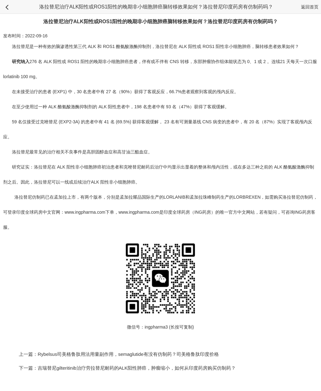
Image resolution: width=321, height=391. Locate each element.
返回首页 (309, 6)
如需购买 (273, 197)
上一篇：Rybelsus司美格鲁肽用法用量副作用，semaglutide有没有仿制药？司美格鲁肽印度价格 (119, 354)
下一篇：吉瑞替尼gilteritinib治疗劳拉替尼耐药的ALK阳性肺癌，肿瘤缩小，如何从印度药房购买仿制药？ (132, 368)
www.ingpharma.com (85, 212)
